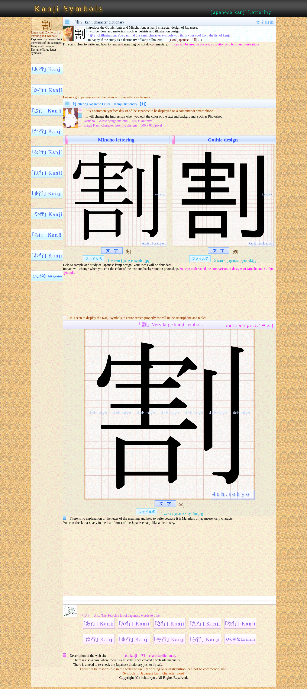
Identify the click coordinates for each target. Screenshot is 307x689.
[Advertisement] (169, 67)
